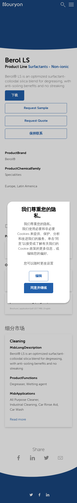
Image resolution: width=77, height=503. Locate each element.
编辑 (38, 276)
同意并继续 (38, 288)
